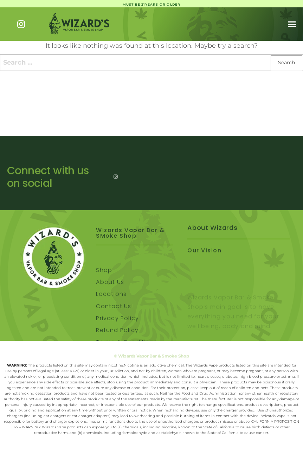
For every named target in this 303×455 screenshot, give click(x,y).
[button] (292, 24)
